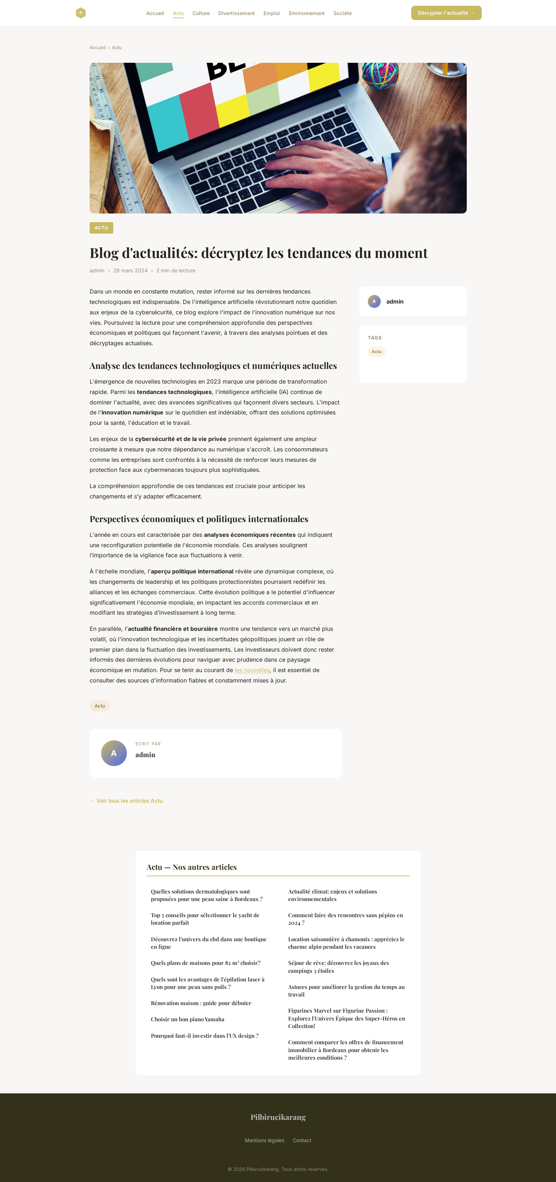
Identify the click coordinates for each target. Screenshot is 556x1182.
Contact (302, 1140)
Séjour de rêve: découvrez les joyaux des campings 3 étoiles (338, 966)
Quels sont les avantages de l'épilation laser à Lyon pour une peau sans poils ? (208, 983)
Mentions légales (264, 1140)
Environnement (307, 13)
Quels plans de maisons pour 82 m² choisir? (205, 962)
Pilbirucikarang (278, 1117)
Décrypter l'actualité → (446, 13)
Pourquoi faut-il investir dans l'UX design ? (204, 1035)
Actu (178, 13)
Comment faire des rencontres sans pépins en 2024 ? (345, 918)
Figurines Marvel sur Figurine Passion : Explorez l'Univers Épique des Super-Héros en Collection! (346, 1018)
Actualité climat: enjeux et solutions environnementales (332, 895)
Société (342, 13)
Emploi (271, 13)
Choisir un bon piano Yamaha (187, 1019)
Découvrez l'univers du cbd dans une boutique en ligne (209, 942)
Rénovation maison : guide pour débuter (201, 1003)
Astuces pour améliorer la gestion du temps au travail (346, 990)
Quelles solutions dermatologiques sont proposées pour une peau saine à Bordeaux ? (206, 895)
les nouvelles (252, 670)
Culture (201, 13)
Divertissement (236, 13)
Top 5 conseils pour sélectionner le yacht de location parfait (205, 918)
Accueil (155, 13)
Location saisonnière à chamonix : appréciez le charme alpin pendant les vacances (346, 942)
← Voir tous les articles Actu (126, 800)
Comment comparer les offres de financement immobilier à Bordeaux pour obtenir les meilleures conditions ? (345, 1049)
